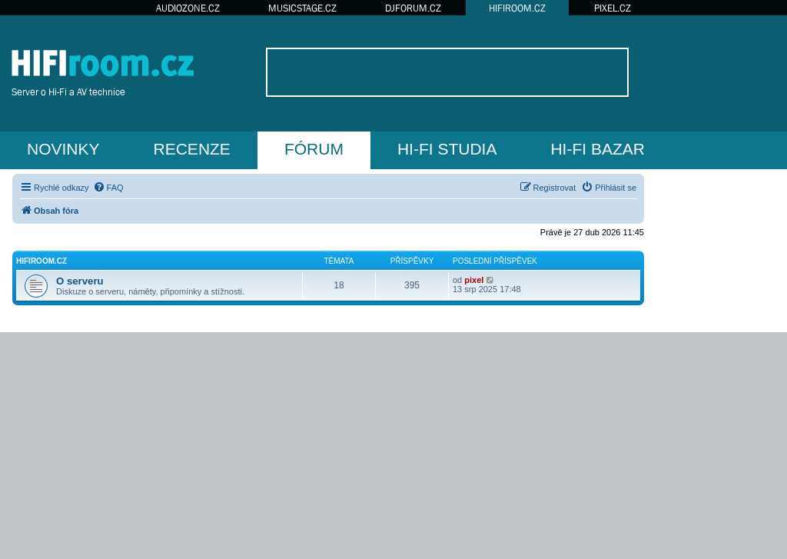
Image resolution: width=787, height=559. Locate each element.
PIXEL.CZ (612, 8)
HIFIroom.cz (41, 261)
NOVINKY (63, 149)
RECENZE (192, 149)
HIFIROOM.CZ (517, 8)
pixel (473, 279)
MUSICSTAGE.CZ (302, 8)
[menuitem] (108, 187)
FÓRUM (314, 149)
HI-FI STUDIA (447, 149)
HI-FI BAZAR (597, 149)
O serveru (80, 281)
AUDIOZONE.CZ (188, 8)
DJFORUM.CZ (413, 8)
